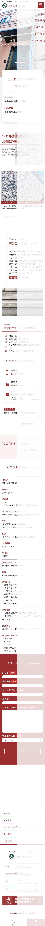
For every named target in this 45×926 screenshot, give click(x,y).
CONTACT (36, 922)
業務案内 (8, 825)
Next (35, 161)
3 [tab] (28, 62)
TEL (13, 923)
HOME (7, 818)
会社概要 (8, 839)
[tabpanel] (22, 190)
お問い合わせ (10, 846)
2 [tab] (22, 62)
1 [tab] (17, 62)
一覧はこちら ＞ (22, 86)
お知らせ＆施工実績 (13, 832)
